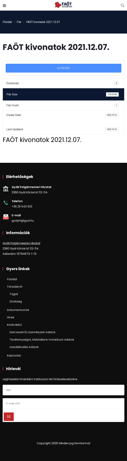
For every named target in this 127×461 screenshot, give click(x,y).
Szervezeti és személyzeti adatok (32, 332)
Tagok (14, 294)
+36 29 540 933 (22, 206)
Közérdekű (14, 325)
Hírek (10, 317)
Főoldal (7, 22)
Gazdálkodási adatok (24, 347)
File (19, 22)
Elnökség (16, 301)
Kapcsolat (14, 355)
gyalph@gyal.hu (23, 221)
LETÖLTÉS (63, 68)
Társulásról (14, 287)
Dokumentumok (18, 310)
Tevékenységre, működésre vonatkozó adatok (42, 340)
